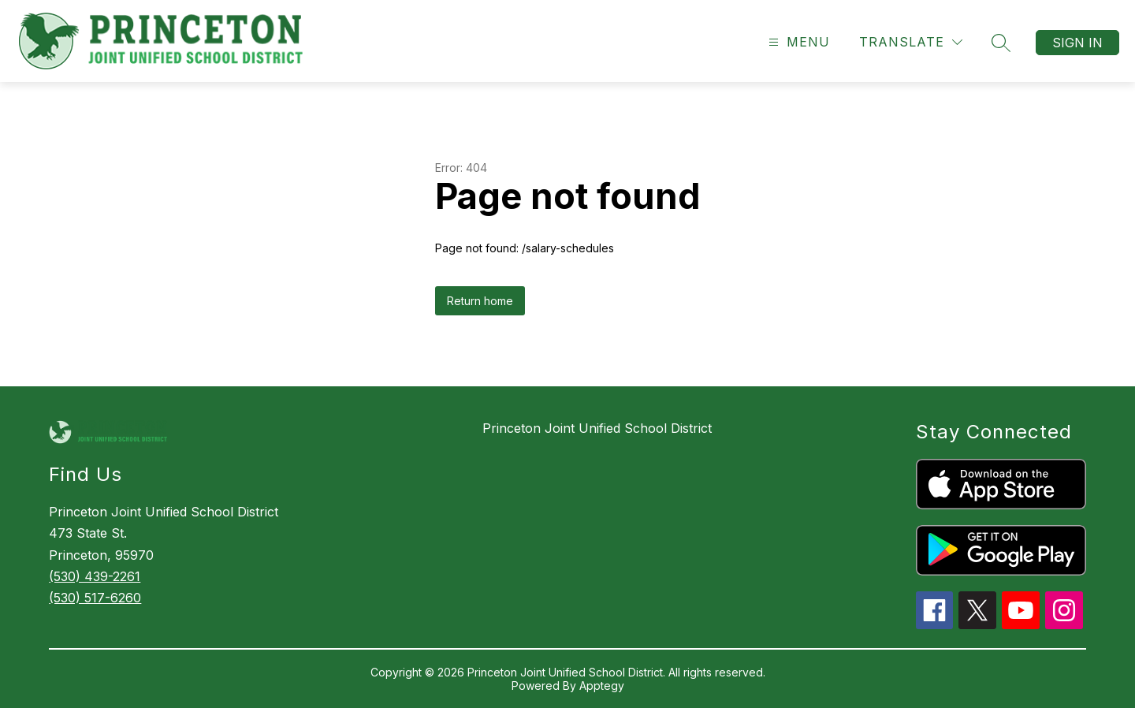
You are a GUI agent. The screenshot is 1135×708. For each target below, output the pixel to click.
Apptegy (601, 685)
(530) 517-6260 (95, 598)
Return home (480, 300)
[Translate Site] (910, 42)
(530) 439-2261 (94, 576)
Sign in (1077, 42)
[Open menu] (797, 42)
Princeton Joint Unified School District (597, 428)
